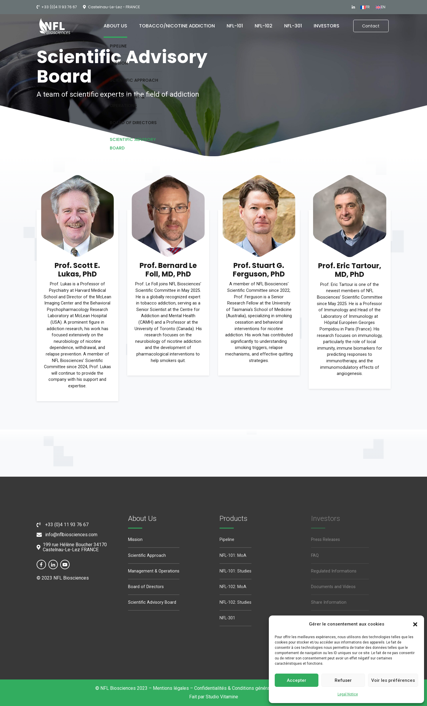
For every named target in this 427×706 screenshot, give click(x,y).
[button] (415, 624)
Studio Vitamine (222, 697)
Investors (326, 25)
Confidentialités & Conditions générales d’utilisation (248, 688)
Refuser (343, 680)
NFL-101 (235, 25)
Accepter (296, 680)
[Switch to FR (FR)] (365, 7)
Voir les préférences (393, 680)
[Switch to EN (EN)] (380, 7)
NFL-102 (263, 25)
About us (115, 25)
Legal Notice (348, 694)
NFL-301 (293, 25)
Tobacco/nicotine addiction (177, 25)
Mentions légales (171, 688)
